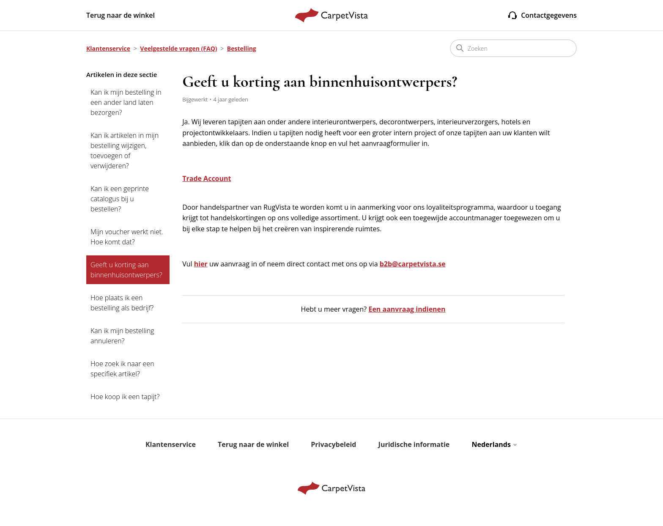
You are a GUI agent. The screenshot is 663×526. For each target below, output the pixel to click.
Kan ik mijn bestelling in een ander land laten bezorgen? (126, 102)
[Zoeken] (513, 48)
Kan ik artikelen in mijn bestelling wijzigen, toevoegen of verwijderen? (124, 150)
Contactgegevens (542, 15)
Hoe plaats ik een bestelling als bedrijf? (121, 302)
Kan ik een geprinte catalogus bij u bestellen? (119, 199)
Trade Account (206, 178)
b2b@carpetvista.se (413, 263)
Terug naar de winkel (120, 15)
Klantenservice (108, 48)
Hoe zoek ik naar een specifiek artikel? (122, 368)
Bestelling (241, 48)
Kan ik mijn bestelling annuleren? (122, 335)
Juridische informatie (414, 444)
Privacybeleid (333, 444)
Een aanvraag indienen (406, 309)
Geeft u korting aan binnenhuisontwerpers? (126, 269)
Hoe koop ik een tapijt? (124, 396)
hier (201, 263)
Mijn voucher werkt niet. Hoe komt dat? (126, 237)
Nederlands (494, 444)
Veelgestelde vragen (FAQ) (178, 48)
